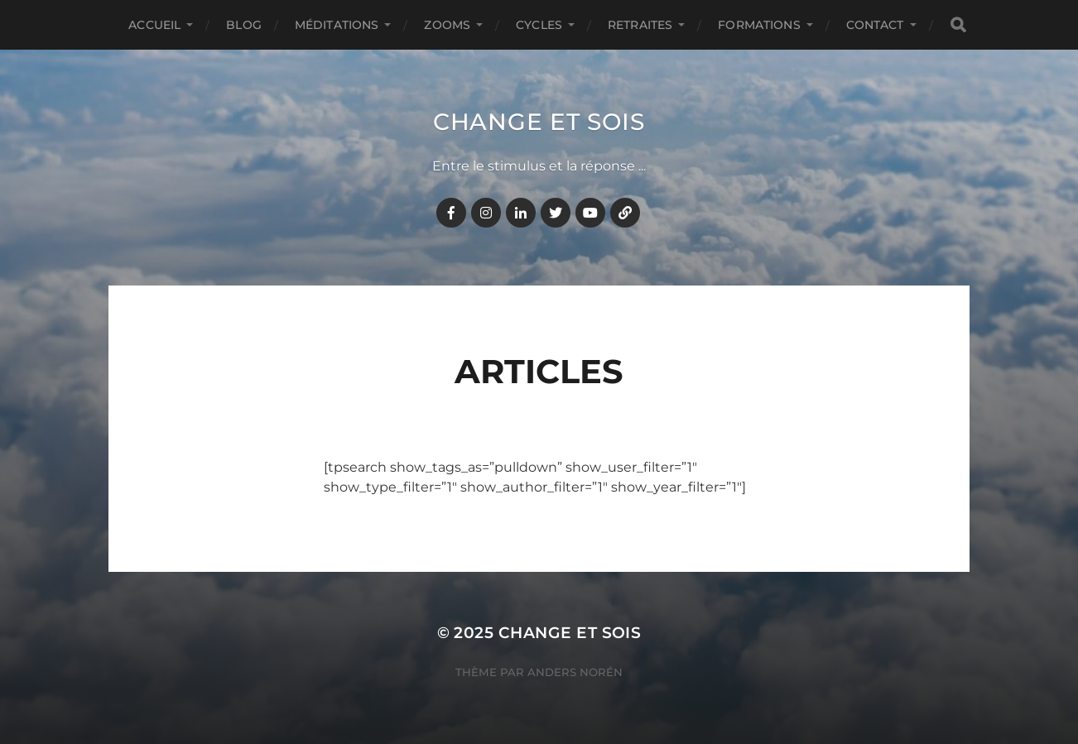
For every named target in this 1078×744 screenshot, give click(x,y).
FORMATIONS (759, 24)
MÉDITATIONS (337, 24)
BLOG (244, 24)
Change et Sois (539, 122)
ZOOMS (447, 24)
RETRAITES (640, 24)
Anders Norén (575, 672)
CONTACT (875, 24)
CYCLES (539, 24)
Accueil (154, 24)
